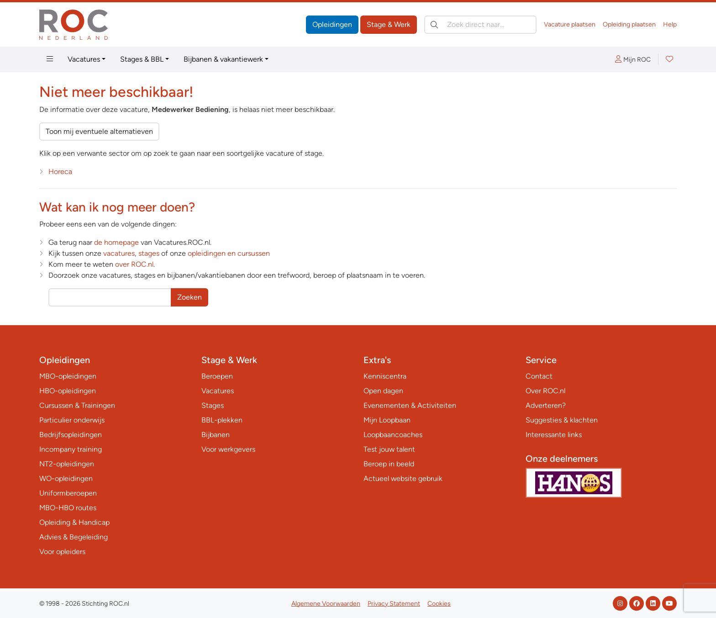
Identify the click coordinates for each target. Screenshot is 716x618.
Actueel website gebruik (402, 478)
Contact (539, 376)
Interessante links (554, 434)
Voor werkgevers (228, 449)
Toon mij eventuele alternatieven (99, 131)
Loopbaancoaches (392, 434)
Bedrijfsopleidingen (70, 434)
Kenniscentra (384, 376)
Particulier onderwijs (72, 420)
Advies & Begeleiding (73, 537)
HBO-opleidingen (67, 390)
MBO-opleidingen (67, 376)
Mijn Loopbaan (387, 420)
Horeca (60, 171)
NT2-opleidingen (66, 464)
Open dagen (383, 390)
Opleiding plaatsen (629, 24)
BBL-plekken (221, 420)
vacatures (119, 253)
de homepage (116, 242)
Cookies (439, 603)
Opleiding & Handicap (74, 522)
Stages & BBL (141, 59)
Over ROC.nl (545, 390)
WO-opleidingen (66, 478)
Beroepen (217, 376)
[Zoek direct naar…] (480, 25)
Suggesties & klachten (562, 420)
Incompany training (70, 449)
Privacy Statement (394, 603)
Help (670, 24)
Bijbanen (215, 434)
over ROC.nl (134, 264)
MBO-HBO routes (67, 507)
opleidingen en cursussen (229, 253)
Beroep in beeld (388, 464)
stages (148, 253)
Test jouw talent (389, 449)
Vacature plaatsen (569, 24)
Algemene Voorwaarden (325, 603)
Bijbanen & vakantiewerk (223, 59)
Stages (212, 405)
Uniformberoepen (68, 493)
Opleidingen (332, 24)
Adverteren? (546, 405)
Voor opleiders (62, 551)
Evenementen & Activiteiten (409, 405)
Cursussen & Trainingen (77, 405)
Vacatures (84, 59)
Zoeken (189, 297)
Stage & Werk (389, 24)
